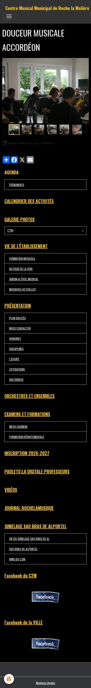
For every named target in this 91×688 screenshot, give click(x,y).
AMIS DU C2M (17, 559)
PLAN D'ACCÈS (17, 318)
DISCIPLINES (16, 348)
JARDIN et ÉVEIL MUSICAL (23, 279)
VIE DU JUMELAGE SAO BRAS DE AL (29, 538)
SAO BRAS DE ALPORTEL (23, 548)
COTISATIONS (17, 369)
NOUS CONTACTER (20, 328)
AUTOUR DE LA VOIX (21, 268)
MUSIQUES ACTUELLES (22, 289)
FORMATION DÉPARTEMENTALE (26, 436)
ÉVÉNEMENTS (16, 184)
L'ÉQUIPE (14, 359)
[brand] (47, 8)
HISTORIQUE (16, 379)
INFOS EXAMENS (18, 426)
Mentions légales (45, 682)
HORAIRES (15, 338)
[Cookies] (9, 679)
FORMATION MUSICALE (22, 258)
